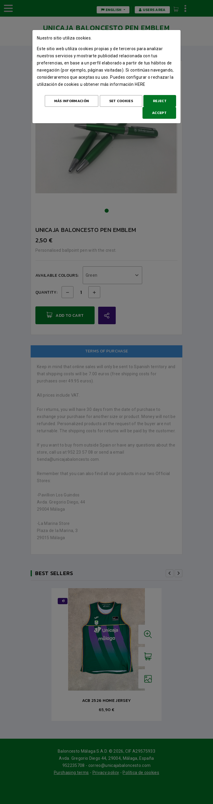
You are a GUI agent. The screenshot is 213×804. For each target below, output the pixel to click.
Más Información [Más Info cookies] (71, 101)
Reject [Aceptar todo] (160, 101)
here (140, 84)
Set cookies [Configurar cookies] (121, 101)
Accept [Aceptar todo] (159, 112)
